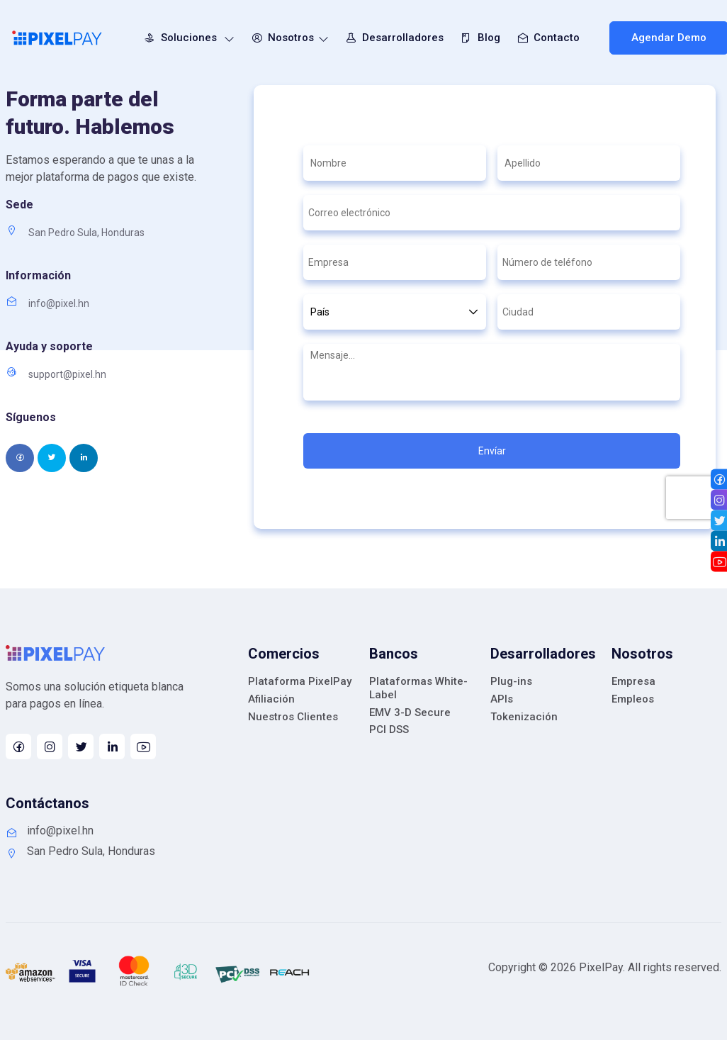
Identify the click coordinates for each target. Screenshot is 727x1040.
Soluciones (186, 37)
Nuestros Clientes (293, 716)
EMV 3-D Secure (410, 712)
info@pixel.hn (50, 830)
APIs (501, 699)
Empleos (633, 699)
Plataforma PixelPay (299, 681)
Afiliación (271, 699)
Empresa (633, 681)
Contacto (546, 37)
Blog (478, 37)
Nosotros (288, 37)
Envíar (492, 451)
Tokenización (524, 716)
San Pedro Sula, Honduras (80, 851)
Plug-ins (511, 681)
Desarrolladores (392, 37)
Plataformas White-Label (418, 688)
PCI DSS (389, 729)
